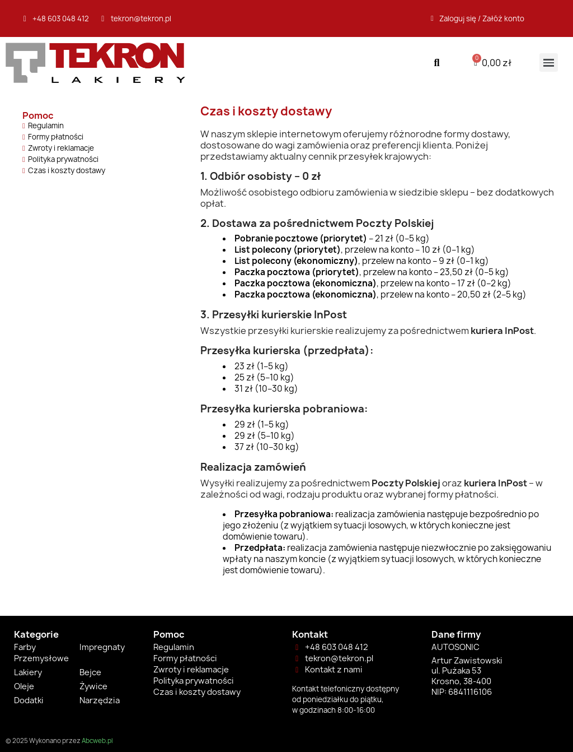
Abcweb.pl (97, 740)
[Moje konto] (478, 18)
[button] (437, 62)
